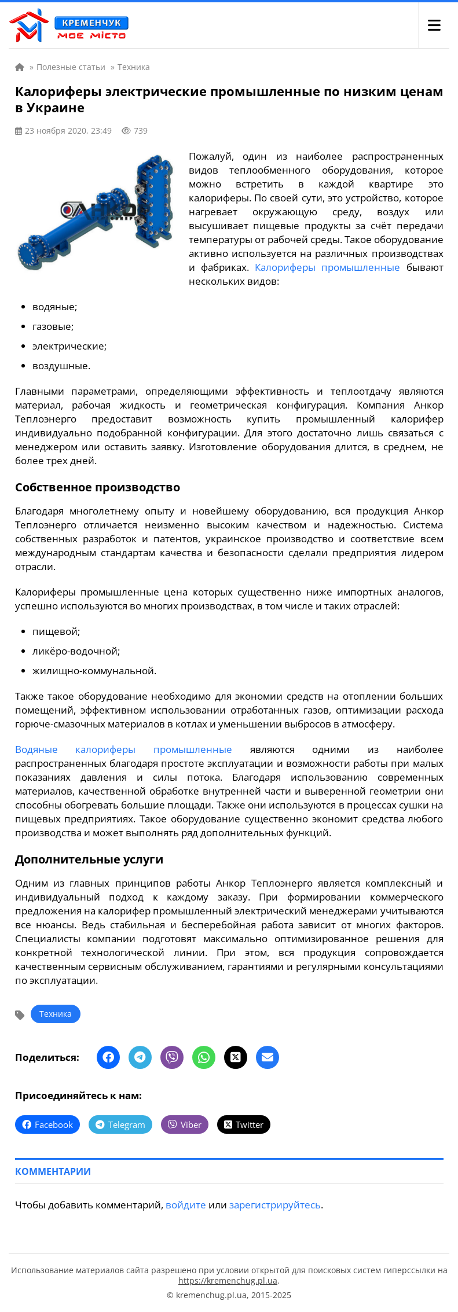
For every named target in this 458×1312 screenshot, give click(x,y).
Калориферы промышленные (327, 267)
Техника (55, 1013)
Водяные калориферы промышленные (123, 749)
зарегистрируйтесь (275, 1204)
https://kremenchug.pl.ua (227, 1280)
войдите (186, 1204)
